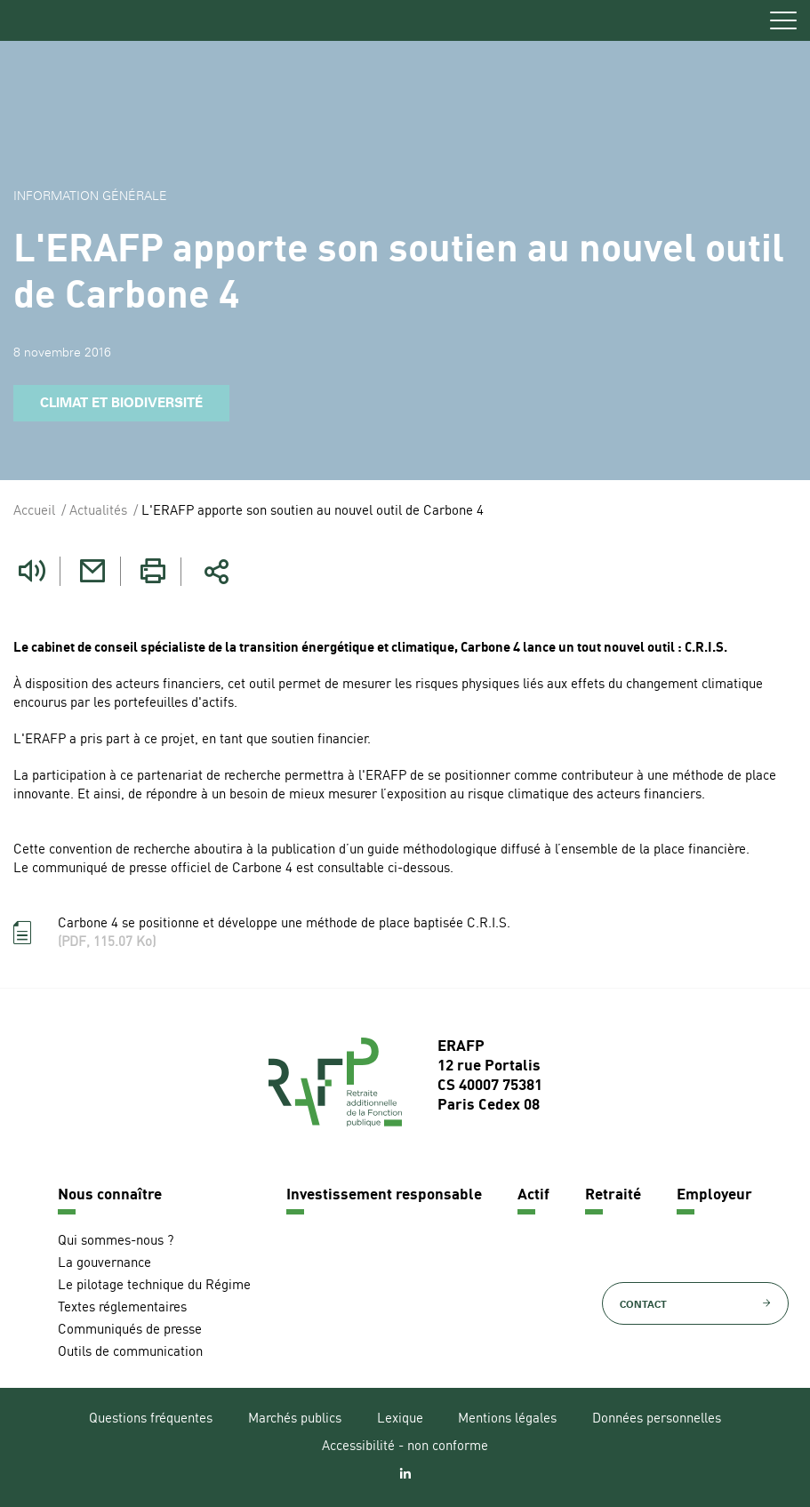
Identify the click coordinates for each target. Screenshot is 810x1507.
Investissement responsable (384, 1195)
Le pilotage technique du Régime (154, 1286)
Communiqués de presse (130, 1330)
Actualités (98, 511)
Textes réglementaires (122, 1308)
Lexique (400, 1419)
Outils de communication (130, 1352)
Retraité (613, 1195)
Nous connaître (110, 1195)
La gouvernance (104, 1264)
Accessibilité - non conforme (405, 1447)
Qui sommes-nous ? (115, 1241)
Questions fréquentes (151, 1419)
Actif (533, 1195)
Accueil (34, 511)
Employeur (714, 1195)
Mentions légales (507, 1419)
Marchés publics (294, 1419)
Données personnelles (656, 1419)
